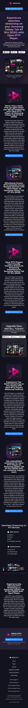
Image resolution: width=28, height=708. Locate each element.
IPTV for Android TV (14, 682)
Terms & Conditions (14, 672)
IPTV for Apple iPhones (14, 685)
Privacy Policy (14, 675)
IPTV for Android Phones (14, 688)
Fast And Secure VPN (14, 702)
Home (14, 661)
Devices (14, 666)
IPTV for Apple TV (14, 679)
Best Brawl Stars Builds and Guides (14, 699)
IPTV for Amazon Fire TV (14, 691)
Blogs (14, 664)
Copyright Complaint (14, 669)
